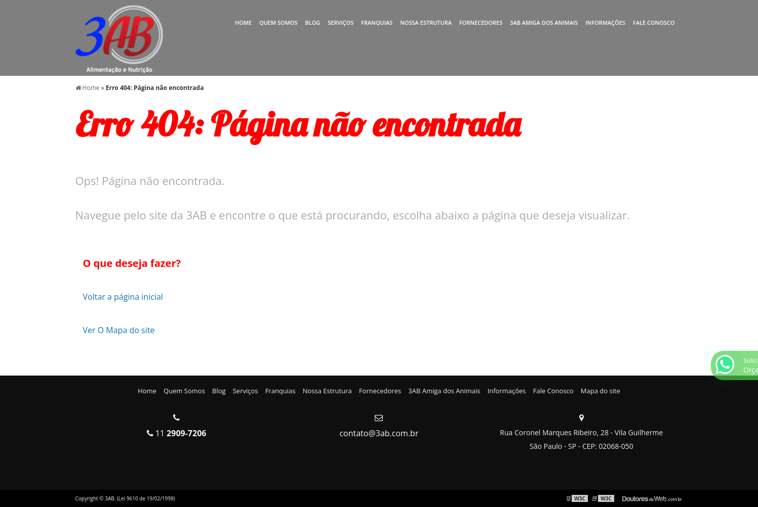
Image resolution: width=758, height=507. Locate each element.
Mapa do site (600, 390)
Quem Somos (278, 22)
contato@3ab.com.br (378, 433)
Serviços (340, 22)
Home (243, 22)
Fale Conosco (654, 22)
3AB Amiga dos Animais (544, 22)
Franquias (376, 22)
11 (177, 433)
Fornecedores (480, 22)
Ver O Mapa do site (119, 330)
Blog (312, 22)
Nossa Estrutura (426, 22)
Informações (605, 22)
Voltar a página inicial (123, 296)
